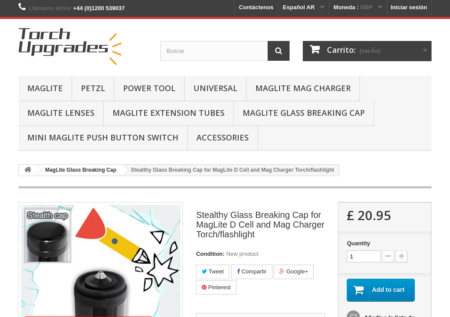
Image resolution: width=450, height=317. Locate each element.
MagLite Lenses (60, 112)
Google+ (293, 271)
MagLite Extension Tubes (168, 112)
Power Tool (149, 88)
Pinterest (216, 287)
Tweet (213, 271)
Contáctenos (256, 7)
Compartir (252, 271)
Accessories (222, 137)
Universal (215, 88)
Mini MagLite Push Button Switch (102, 137)
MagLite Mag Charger (303, 88)
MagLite (45, 88)
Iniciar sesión (409, 7)
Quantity (358, 243)
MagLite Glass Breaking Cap (304, 112)
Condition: (210, 254)
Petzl (93, 88)
